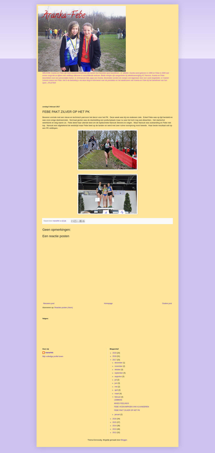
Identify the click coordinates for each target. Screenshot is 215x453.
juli (116, 380)
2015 (114, 422)
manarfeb (49, 353)
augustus (118, 376)
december (119, 363)
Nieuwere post (48, 303)
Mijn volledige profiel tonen (52, 356)
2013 (114, 429)
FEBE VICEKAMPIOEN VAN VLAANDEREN (131, 407)
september (119, 373)
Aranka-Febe (63, 16)
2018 (114, 356)
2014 (114, 426)
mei (116, 387)
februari (118, 397)
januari (117, 414)
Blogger (124, 440)
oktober (118, 370)
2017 (114, 360)
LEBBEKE (118, 400)
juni (116, 383)
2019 (114, 353)
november (119, 366)
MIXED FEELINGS (121, 403)
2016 (114, 419)
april (116, 390)
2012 (114, 432)
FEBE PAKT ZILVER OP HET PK (127, 410)
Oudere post (167, 303)
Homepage (108, 303)
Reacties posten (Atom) (63, 308)
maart (117, 394)
